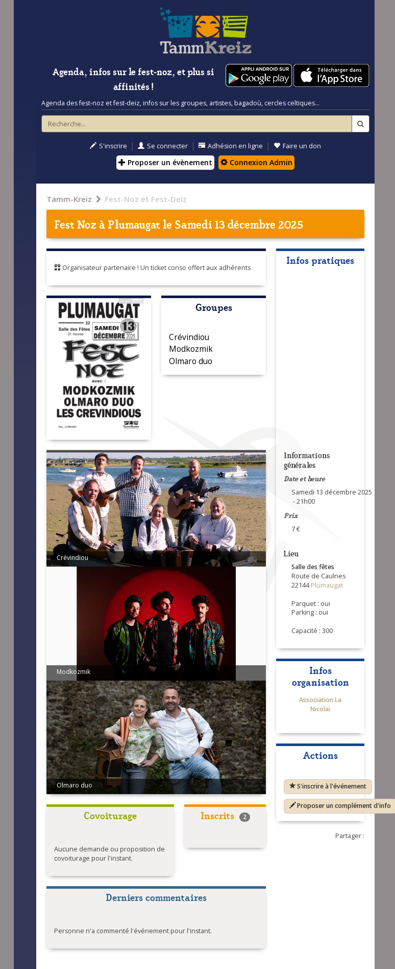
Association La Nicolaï (320, 704)
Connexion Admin (256, 162)
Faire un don (297, 146)
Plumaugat (134, 224)
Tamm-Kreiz (69, 199)
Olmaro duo (190, 361)
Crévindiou (189, 337)
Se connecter (163, 146)
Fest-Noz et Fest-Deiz (146, 199)
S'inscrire (108, 146)
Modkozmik (191, 348)
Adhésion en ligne (231, 146)
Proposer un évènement (165, 162)
